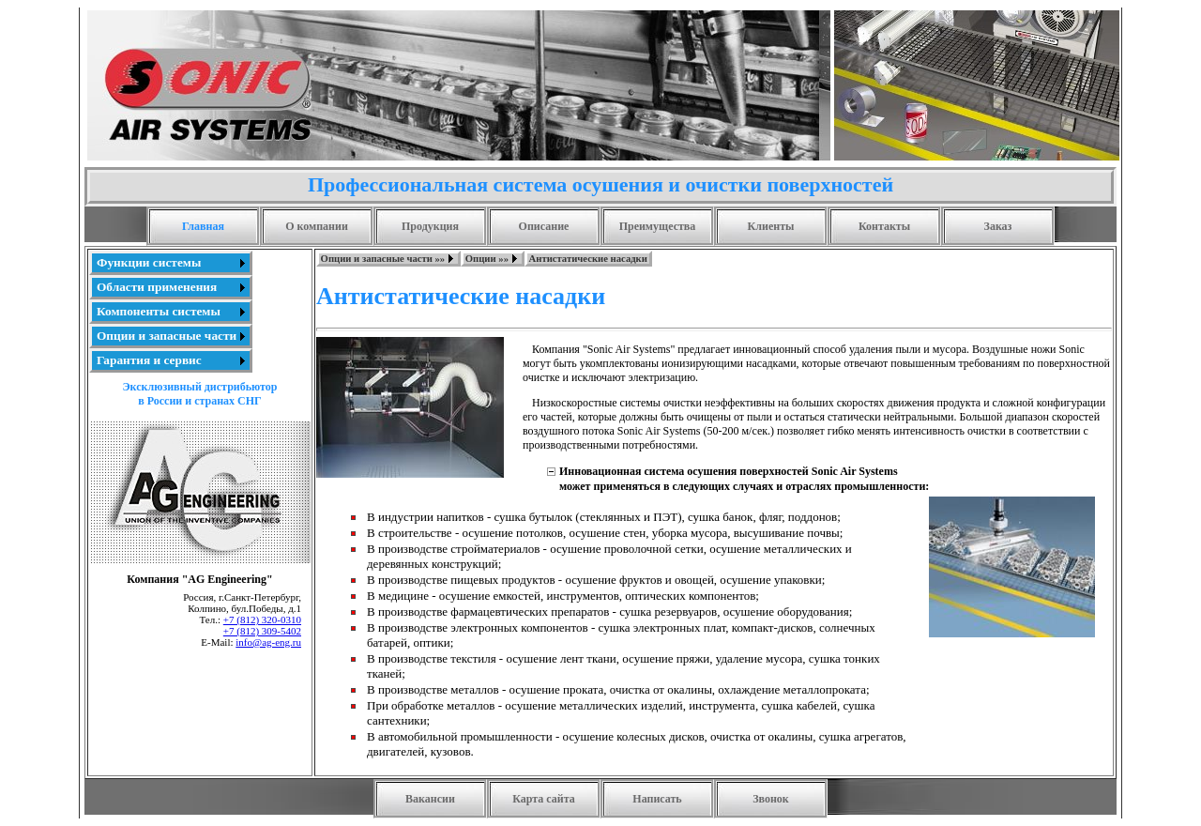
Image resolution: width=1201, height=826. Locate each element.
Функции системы (149, 262)
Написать (656, 798)
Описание (544, 226)
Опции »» (487, 258)
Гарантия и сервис (149, 360)
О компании (316, 226)
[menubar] (484, 259)
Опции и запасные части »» (383, 258)
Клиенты (771, 226)
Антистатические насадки (588, 258)
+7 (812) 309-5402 (262, 630)
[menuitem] (170, 263)
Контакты (884, 226)
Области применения (157, 287)
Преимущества (657, 226)
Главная (203, 226)
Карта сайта (543, 798)
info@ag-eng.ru (268, 642)
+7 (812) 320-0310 (262, 619)
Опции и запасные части (166, 336)
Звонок (771, 798)
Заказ (998, 226)
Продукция (430, 226)
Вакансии (430, 798)
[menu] (170, 312)
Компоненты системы (158, 311)
